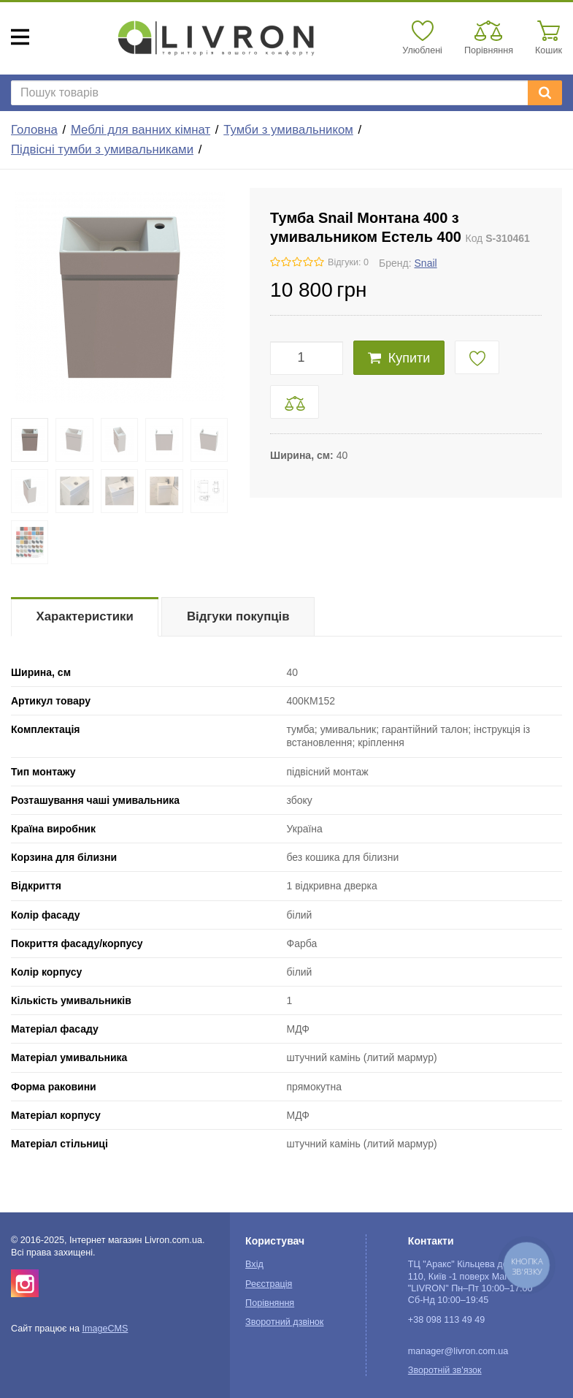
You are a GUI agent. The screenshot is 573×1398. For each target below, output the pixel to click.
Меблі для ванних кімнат (140, 130)
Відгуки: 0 (348, 262)
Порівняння (269, 1303)
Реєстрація (268, 1284)
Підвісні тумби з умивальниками (102, 149)
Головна (34, 130)
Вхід (254, 1264)
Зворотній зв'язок (445, 1370)
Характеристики (85, 616)
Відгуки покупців (238, 616)
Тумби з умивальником (288, 130)
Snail (426, 263)
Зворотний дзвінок (284, 1322)
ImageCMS (105, 1328)
